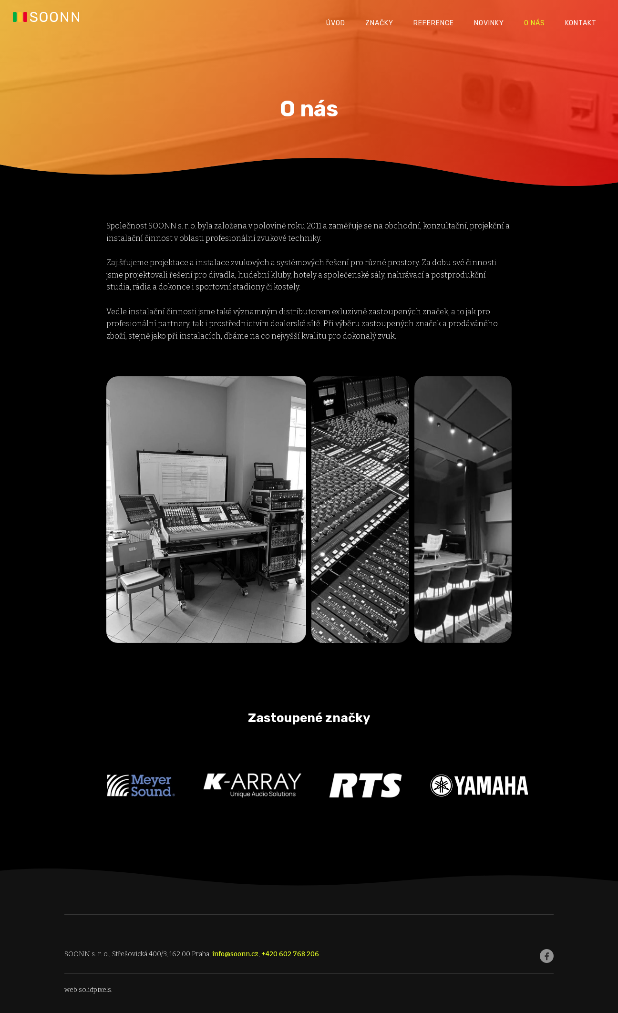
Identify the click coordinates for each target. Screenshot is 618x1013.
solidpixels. (96, 990)
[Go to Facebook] (547, 956)
